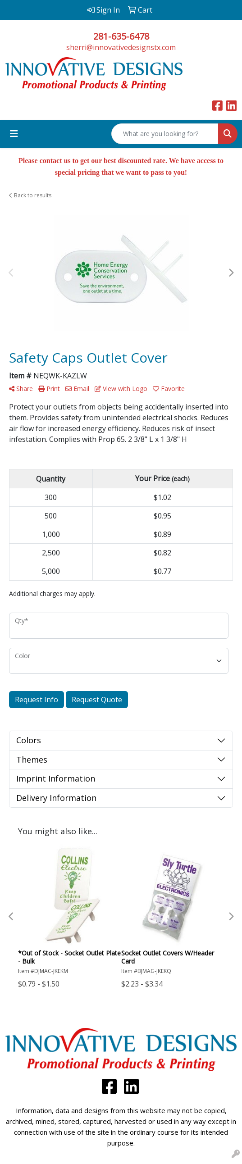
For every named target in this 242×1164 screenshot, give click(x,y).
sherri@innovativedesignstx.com (121, 47)
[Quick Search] (165, 133)
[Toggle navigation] (14, 133)
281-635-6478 (121, 36)
